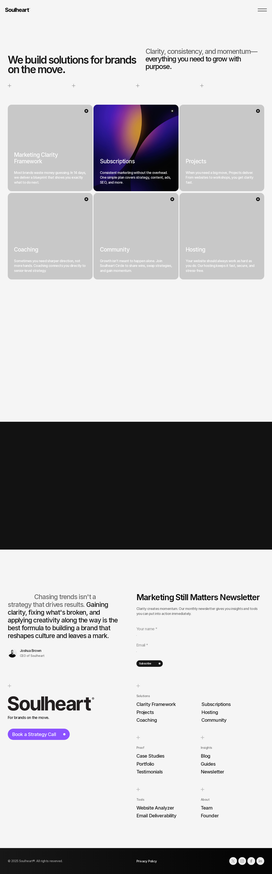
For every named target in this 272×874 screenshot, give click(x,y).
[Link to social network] (233, 861)
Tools (140, 799)
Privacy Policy (146, 861)
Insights (206, 748)
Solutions (143, 696)
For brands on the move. (28, 717)
